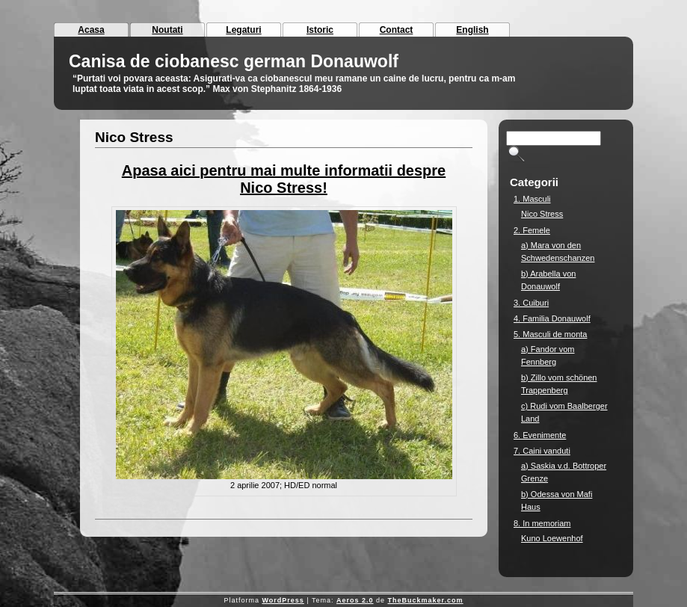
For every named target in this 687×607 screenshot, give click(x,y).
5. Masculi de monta (550, 334)
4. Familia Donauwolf (552, 318)
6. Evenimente (540, 435)
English (472, 30)
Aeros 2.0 (355, 600)
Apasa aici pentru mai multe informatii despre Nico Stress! (284, 179)
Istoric (319, 30)
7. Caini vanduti (542, 450)
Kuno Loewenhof (552, 538)
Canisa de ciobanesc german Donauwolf (233, 61)
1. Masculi (532, 198)
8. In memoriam (542, 523)
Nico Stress (134, 137)
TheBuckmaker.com (425, 600)
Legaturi (243, 30)
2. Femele (532, 230)
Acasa (91, 30)
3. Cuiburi (531, 302)
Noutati (167, 30)
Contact (396, 30)
